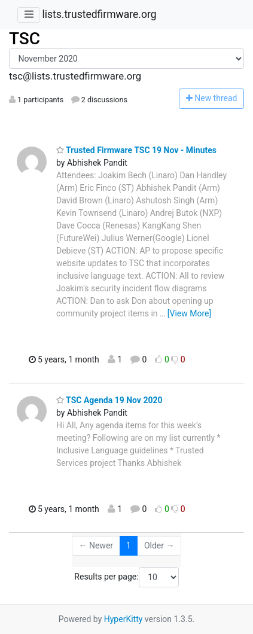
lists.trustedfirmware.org (99, 14)
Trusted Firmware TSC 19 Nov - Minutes (136, 150)
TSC (24, 38)
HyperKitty (123, 619)
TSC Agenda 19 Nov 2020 (109, 400)
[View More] (189, 313)
